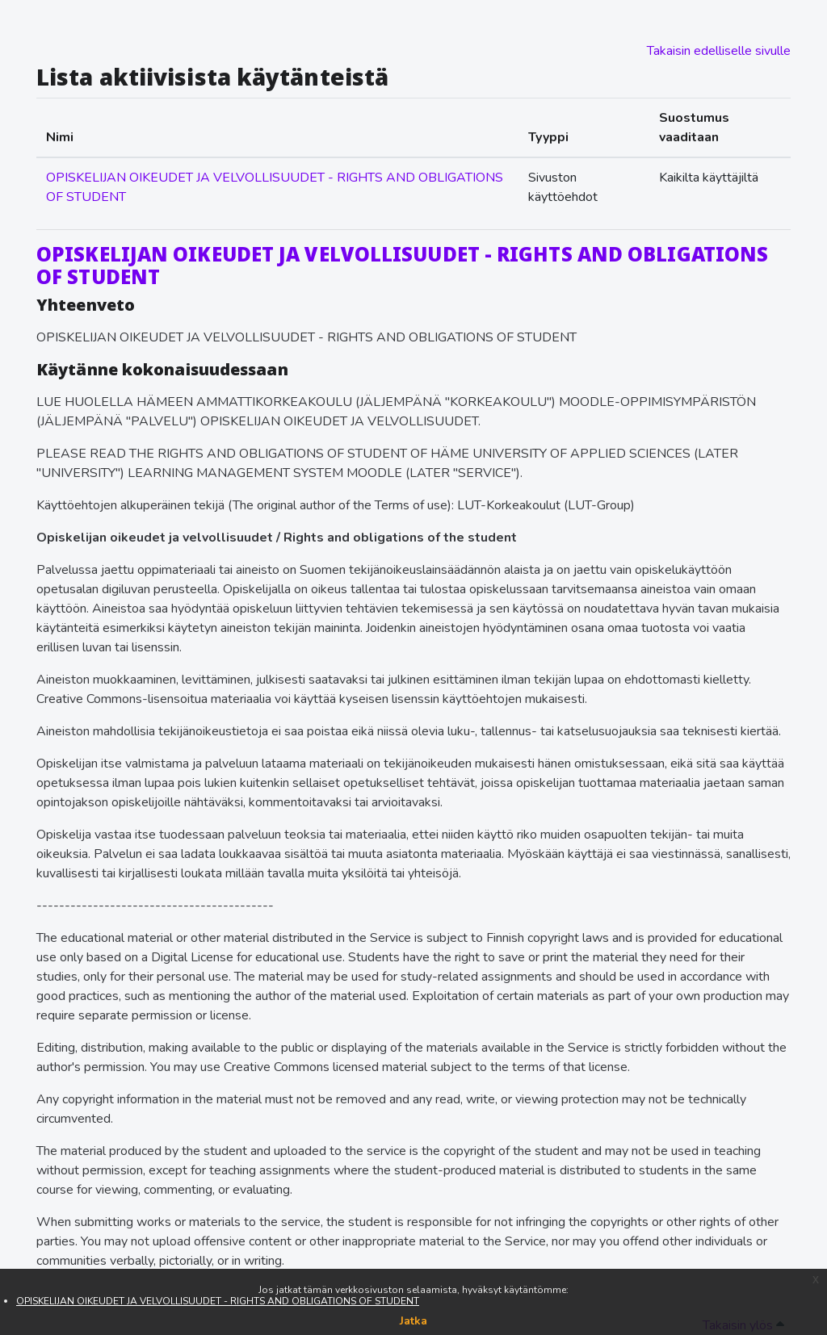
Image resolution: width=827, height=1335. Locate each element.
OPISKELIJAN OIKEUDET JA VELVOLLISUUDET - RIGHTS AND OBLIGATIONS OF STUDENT (217, 1301)
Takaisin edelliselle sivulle (719, 51)
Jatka (413, 1321)
